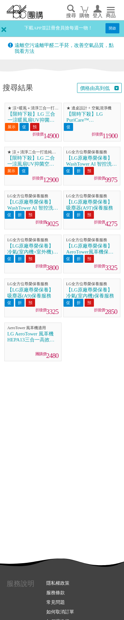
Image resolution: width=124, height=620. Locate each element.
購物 (84, 15)
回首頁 (25, 12)
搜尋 (71, 15)
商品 (111, 15)
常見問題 (55, 602)
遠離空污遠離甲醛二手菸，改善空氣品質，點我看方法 (64, 48)
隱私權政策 (57, 583)
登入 (98, 15)
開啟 (112, 28)
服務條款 (55, 592)
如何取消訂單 (60, 611)
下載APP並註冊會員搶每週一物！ (58, 27)
